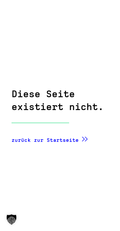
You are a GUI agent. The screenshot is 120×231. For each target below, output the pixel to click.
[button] (11, 219)
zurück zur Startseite (45, 140)
